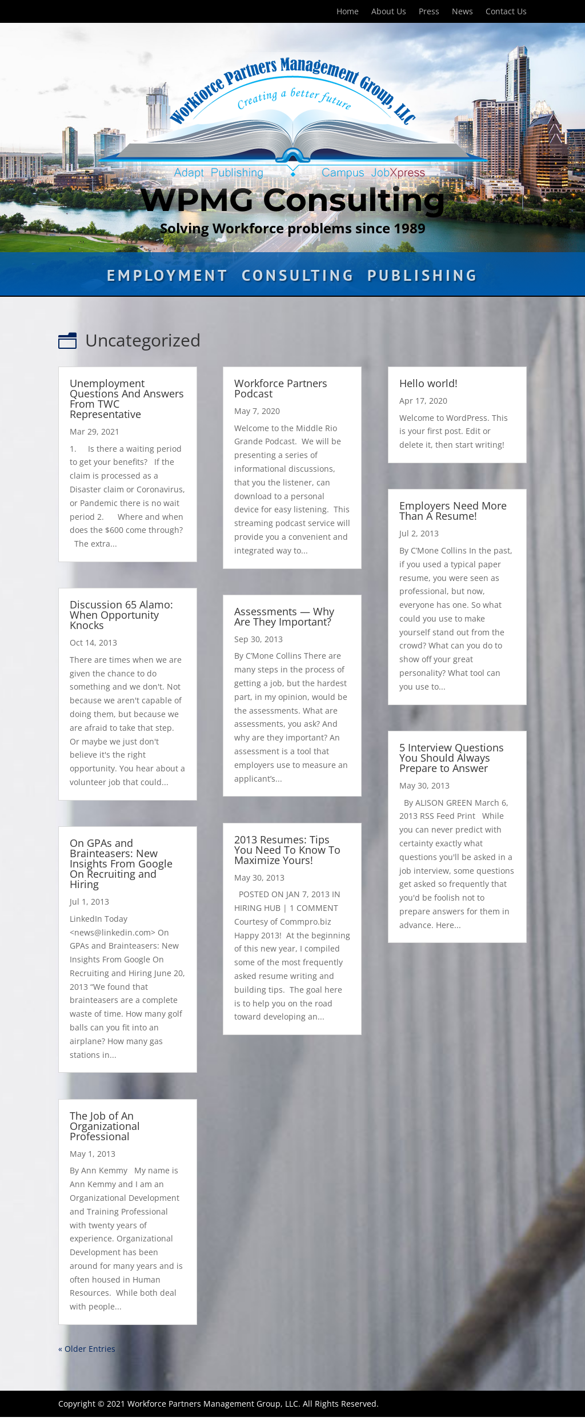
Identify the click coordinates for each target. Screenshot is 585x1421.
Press (429, 12)
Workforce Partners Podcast (280, 388)
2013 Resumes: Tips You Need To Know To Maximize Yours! (287, 850)
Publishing (422, 278)
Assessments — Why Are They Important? (284, 616)
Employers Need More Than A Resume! (453, 511)
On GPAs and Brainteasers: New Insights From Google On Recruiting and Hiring (121, 863)
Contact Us (506, 12)
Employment (168, 278)
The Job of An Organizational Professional (105, 1126)
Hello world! (428, 383)
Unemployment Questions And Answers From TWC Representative (127, 398)
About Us (388, 12)
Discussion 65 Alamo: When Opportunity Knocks (121, 615)
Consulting (298, 278)
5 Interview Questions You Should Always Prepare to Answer (451, 758)
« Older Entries (86, 1348)
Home (347, 12)
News (462, 12)
